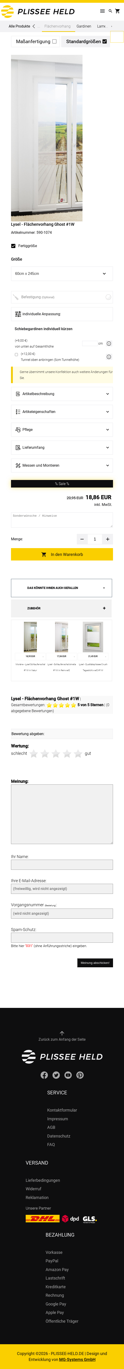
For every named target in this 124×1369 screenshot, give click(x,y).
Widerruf (33, 1188)
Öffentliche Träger (62, 1321)
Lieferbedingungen (43, 1180)
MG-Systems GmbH (77, 1359)
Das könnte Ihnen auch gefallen (52, 588)
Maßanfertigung (33, 41)
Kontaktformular (62, 1110)
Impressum (57, 1118)
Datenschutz (58, 1136)
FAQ (51, 1144)
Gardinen (84, 26)
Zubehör (33, 608)
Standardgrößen (83, 41)
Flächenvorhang (57, 28)
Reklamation (37, 1197)
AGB (51, 1127)
